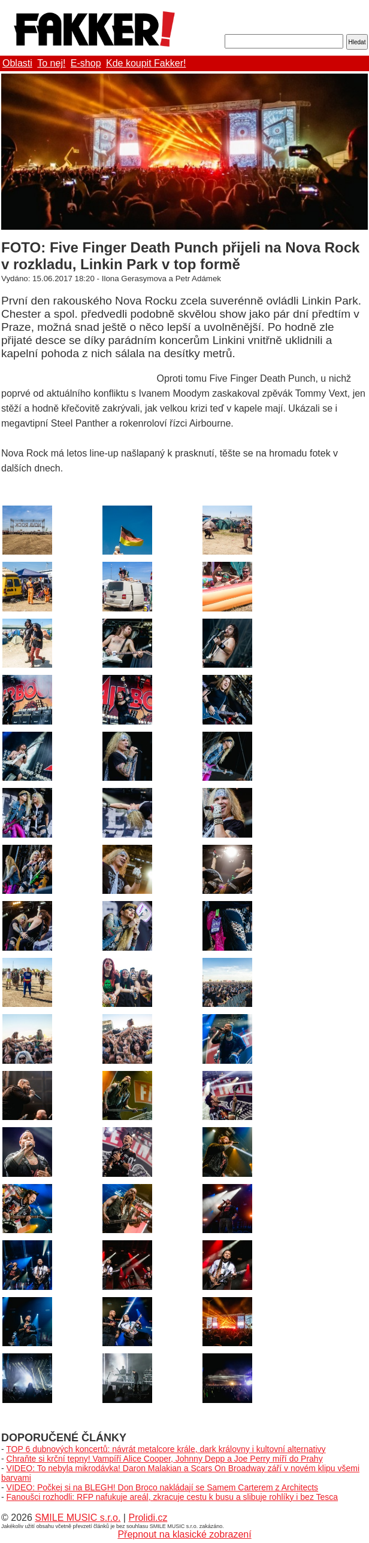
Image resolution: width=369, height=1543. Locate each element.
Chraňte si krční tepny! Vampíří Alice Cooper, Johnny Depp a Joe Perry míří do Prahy (165, 1458)
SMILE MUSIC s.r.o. (77, 1517)
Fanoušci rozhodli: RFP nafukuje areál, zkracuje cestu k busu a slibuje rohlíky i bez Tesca (172, 1497)
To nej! (51, 63)
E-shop (86, 63)
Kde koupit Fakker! (146, 63)
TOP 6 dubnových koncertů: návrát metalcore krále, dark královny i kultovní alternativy (165, 1449)
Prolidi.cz (147, 1517)
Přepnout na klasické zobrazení (184, 1534)
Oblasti (17, 63)
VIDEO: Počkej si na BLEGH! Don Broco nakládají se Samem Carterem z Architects (163, 1487)
